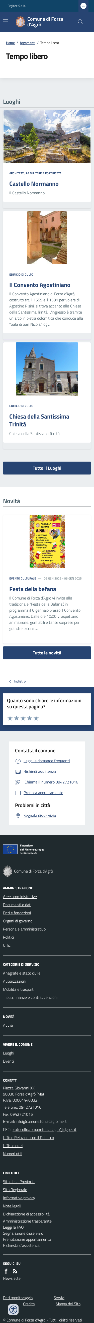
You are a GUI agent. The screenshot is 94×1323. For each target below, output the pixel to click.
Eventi (8, 1061)
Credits (29, 1304)
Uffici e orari (13, 1146)
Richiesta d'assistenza (21, 1245)
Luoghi (8, 1053)
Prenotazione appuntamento (27, 1239)
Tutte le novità (47, 652)
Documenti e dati (17, 905)
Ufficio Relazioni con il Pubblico (28, 1137)
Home (10, 42)
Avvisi (8, 1025)
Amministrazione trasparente (27, 1221)
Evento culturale (22, 578)
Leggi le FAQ (13, 1227)
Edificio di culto (21, 274)
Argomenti (27, 42)
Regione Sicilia (17, 6)
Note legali (12, 1206)
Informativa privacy (19, 1198)
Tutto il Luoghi (47, 468)
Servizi (59, 1298)
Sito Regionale (15, 1190)
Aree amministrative (20, 897)
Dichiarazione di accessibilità (26, 1214)
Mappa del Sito (68, 1304)
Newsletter (12, 1278)
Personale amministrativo (24, 929)
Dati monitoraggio (18, 1298)
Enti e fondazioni (17, 913)
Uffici (7, 945)
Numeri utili (12, 1154)
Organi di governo (17, 921)
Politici (8, 937)
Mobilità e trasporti (18, 989)
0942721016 (30, 1107)
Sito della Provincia (19, 1182)
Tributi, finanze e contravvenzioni (30, 997)
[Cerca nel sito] (78, 22)
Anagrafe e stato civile (21, 973)
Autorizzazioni (14, 981)
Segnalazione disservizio (23, 1233)
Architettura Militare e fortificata (35, 173)
